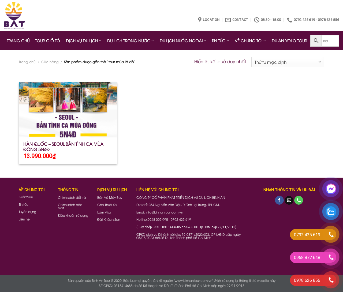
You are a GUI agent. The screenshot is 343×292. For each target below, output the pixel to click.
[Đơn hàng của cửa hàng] (287, 62)
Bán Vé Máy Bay (109, 197)
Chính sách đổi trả (72, 197)
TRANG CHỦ (18, 40)
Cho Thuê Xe (107, 204)
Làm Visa (104, 212)
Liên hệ (24, 219)
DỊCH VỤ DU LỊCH (83, 40)
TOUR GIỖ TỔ (47, 40)
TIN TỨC (220, 40)
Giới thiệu (26, 196)
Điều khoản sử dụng (73, 215)
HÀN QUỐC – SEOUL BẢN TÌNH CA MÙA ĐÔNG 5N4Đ (63, 146)
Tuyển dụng (27, 211)
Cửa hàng (50, 61)
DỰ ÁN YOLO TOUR (289, 40)
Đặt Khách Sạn (108, 219)
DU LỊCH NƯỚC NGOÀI (183, 40)
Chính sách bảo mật (70, 206)
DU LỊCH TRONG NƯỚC (130, 40)
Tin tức (23, 204)
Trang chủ (27, 61)
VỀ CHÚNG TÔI (250, 40)
